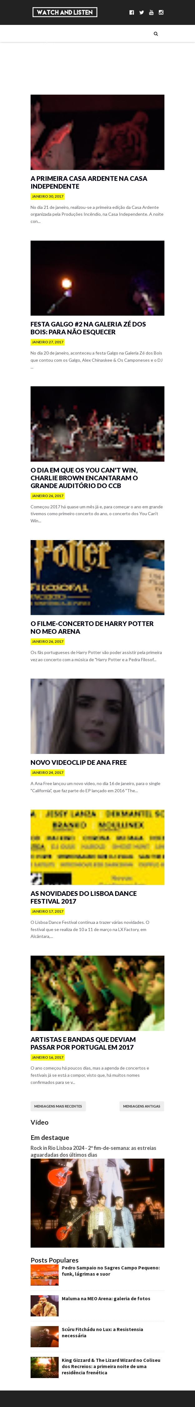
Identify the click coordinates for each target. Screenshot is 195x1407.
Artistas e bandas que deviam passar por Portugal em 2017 (94, 1040)
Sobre (45, 33)
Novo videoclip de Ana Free (77, 762)
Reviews (46, 86)
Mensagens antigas (145, 1097)
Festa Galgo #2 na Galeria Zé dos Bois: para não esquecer (96, 333)
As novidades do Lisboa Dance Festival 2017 (82, 899)
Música (46, 44)
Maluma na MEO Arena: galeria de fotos (103, 1293)
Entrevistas (50, 65)
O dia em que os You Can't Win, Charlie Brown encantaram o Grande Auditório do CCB (82, 479)
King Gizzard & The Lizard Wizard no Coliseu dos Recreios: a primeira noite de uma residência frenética (113, 1361)
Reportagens (52, 75)
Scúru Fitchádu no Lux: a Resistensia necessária (112, 1324)
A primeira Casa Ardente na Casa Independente (86, 185)
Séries (44, 54)
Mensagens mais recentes (55, 1097)
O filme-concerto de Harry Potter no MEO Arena (90, 624)
